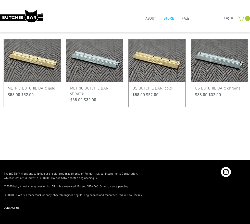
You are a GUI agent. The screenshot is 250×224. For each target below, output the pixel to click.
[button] (244, 18)
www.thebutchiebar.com (20, 204)
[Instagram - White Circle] (226, 172)
